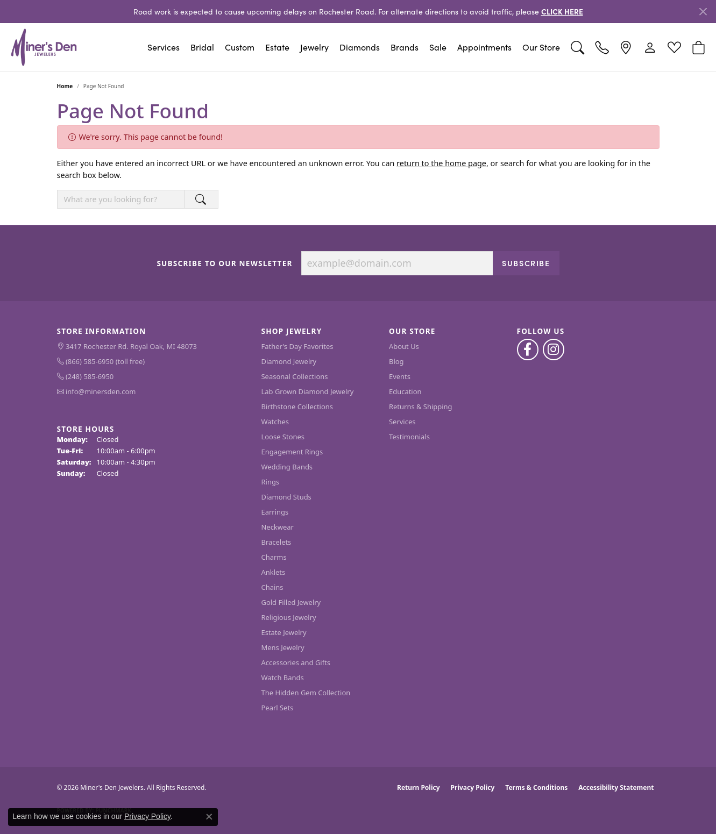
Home (65, 86)
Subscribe (526, 263)
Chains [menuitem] (272, 587)
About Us (404, 346)
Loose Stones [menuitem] (282, 436)
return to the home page (441, 163)
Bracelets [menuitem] (276, 542)
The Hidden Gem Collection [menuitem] (306, 692)
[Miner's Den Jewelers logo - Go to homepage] (43, 47)
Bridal (202, 47)
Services (163, 47)
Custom (239, 47)
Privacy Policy (473, 787)
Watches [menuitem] (275, 421)
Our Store (541, 47)
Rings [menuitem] (270, 482)
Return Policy (418, 787)
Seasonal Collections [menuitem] (294, 376)
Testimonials (409, 436)
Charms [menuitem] (274, 557)
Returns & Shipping (420, 406)
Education (405, 391)
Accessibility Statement (616, 787)
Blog (396, 361)
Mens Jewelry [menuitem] (282, 647)
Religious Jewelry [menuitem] (288, 617)
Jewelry (314, 47)
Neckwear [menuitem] (277, 527)
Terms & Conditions (536, 787)
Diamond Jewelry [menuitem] (289, 361)
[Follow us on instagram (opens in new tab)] (553, 349)
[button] (577, 47)
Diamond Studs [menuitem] (286, 497)
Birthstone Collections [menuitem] (297, 406)
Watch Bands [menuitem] (282, 677)
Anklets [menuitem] (273, 572)
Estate (277, 47)
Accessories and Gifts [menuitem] (296, 662)
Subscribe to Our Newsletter (224, 263)
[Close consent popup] (209, 817)
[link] (601, 47)
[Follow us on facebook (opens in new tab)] (527, 349)
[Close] (703, 11)
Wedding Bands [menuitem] (287, 467)
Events (399, 376)
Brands (405, 47)
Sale (437, 47)
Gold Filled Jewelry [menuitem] (291, 602)
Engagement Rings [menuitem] (292, 452)
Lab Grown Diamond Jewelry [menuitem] (307, 391)
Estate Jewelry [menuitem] (284, 632)
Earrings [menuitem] (275, 512)
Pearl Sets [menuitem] (277, 707)
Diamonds (359, 47)
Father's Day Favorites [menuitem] (297, 346)
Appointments (484, 47)
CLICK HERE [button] (562, 11)
